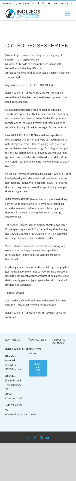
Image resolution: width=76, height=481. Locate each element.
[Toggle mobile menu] (68, 13)
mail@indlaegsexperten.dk (20, 414)
